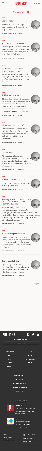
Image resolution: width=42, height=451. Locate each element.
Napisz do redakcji (19, 383)
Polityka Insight (7, 437)
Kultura (9, 366)
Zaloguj (37, 3)
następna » (36, 284)
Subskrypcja (21, 343)
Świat (10, 359)
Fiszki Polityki (19, 419)
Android (20, 406)
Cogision (29, 434)
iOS (16, 406)
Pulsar (5, 434)
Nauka (30, 351)
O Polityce (19, 391)
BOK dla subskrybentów (19, 387)
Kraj (9, 355)
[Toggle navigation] (3, 3)
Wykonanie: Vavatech (28, 438)
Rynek (10, 363)
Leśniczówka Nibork (8, 440)
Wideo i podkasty (30, 359)
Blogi (30, 355)
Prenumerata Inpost (21, 339)
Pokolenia (30, 363)
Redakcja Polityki (19, 375)
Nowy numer (10, 351)
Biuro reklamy (19, 379)
